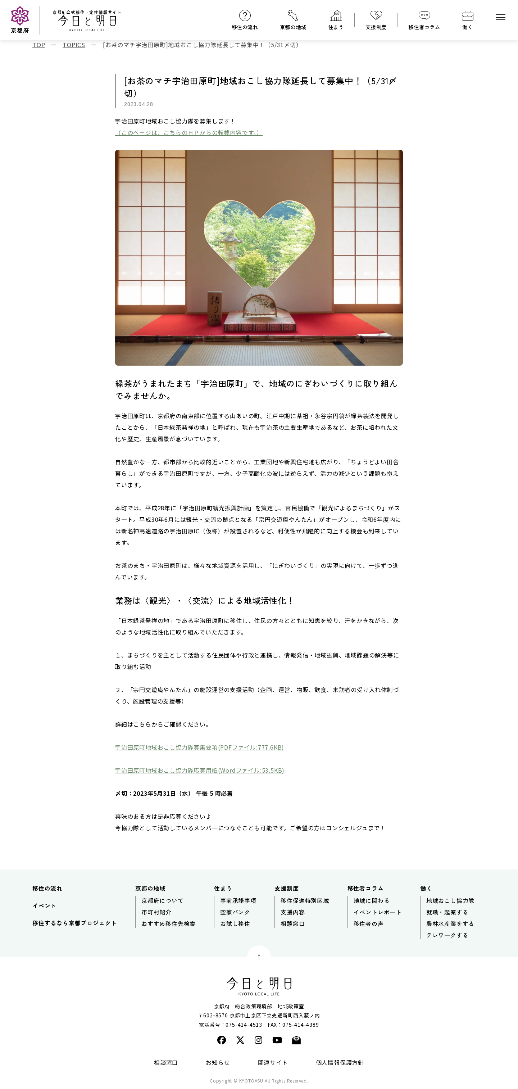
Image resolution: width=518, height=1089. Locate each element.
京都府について (162, 900)
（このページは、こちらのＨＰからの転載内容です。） (189, 132)
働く (467, 27)
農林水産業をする (450, 923)
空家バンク (235, 912)
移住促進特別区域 (305, 900)
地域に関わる (372, 900)
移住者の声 (369, 923)
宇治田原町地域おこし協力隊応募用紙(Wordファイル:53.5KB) (200, 770)
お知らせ (218, 1062)
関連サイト (273, 1062)
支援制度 (376, 27)
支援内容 (293, 912)
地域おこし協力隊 (450, 900)
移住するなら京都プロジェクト (74, 922)
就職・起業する (447, 912)
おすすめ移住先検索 (168, 923)
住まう (336, 27)
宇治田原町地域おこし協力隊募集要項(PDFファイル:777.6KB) (199, 747)
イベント (44, 905)
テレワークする (447, 935)
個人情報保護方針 (340, 1062)
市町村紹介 (156, 912)
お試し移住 (235, 923)
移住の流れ (245, 27)
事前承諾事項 (238, 900)
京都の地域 (293, 27)
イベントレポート (378, 912)
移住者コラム (424, 27)
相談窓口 (293, 923)
